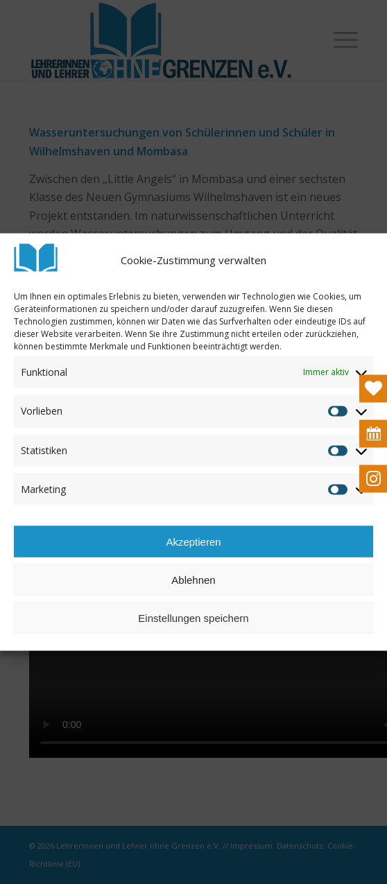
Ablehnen (193, 579)
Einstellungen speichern (193, 617)
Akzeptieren (193, 541)
